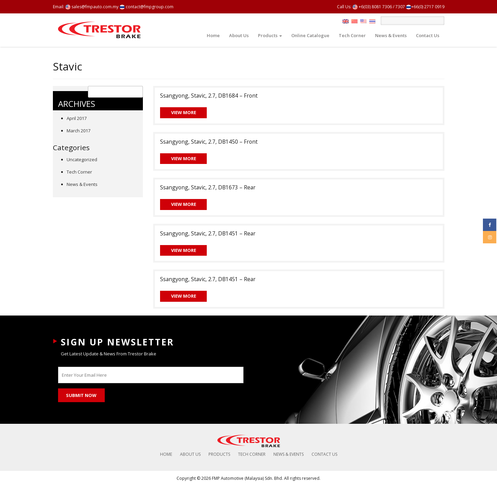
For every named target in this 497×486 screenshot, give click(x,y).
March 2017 (78, 131)
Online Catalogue (310, 35)
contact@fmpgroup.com (146, 7)
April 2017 (77, 118)
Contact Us (427, 35)
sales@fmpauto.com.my (91, 7)
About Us (239, 35)
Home (213, 35)
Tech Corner (352, 35)
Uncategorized (82, 159)
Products (270, 35)
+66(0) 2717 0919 (425, 7)
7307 (400, 7)
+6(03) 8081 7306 (372, 7)
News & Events (391, 35)
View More (183, 112)
